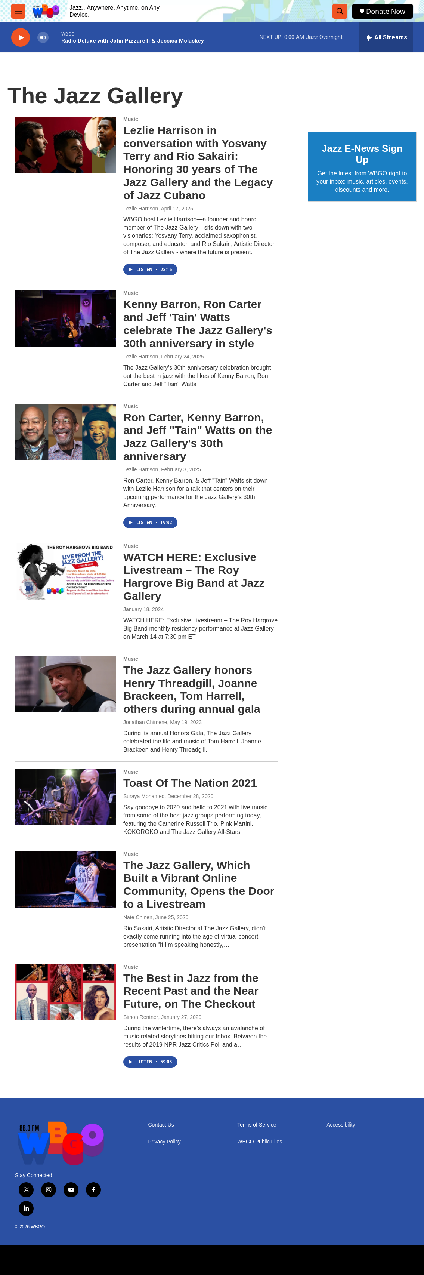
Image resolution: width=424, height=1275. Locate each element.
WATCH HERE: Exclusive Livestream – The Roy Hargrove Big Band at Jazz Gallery (193, 576)
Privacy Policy (164, 1142)
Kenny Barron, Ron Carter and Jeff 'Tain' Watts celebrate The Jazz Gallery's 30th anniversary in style (197, 323)
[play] (21, 37)
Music (130, 119)
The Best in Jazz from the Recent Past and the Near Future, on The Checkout (191, 991)
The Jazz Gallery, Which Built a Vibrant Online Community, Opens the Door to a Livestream (198, 884)
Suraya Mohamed (144, 796)
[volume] (43, 37)
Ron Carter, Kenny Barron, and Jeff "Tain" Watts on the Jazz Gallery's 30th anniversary (197, 436)
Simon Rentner (140, 1017)
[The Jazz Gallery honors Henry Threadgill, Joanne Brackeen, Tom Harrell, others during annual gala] (65, 684)
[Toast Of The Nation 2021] (65, 797)
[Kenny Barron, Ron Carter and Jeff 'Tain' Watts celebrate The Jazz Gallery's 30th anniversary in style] (65, 318)
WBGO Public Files (259, 1142)
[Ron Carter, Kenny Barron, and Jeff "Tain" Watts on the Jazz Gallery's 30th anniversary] (65, 432)
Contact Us (161, 1125)
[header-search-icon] (339, 11)
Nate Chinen (137, 917)
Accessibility (340, 1125)
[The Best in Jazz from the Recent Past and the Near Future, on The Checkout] (65, 992)
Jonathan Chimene (145, 722)
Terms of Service (256, 1125)
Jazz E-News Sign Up (362, 154)
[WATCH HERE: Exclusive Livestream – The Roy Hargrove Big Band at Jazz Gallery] (65, 571)
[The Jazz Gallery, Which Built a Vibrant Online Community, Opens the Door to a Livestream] (65, 879)
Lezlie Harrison (140, 209)
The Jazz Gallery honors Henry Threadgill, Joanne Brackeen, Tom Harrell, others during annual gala (191, 689)
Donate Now (385, 11)
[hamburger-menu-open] (18, 11)
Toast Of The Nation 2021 (190, 783)
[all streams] (386, 37)
